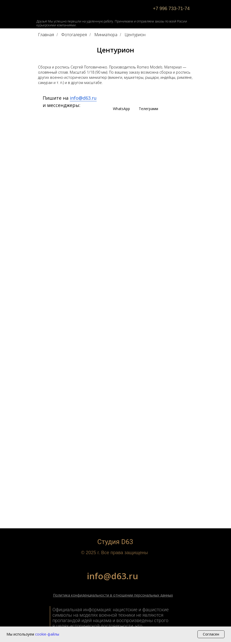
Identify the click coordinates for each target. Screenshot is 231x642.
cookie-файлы (47, 634)
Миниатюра (105, 34)
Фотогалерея (74, 34)
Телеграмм (148, 108)
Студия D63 (115, 542)
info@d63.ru (83, 98)
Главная (46, 34)
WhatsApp (121, 108)
